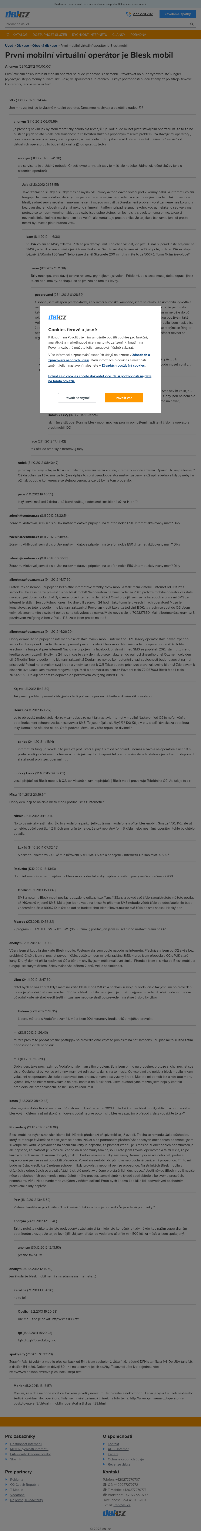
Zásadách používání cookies (123, 365)
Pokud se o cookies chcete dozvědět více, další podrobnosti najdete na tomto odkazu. (99, 378)
